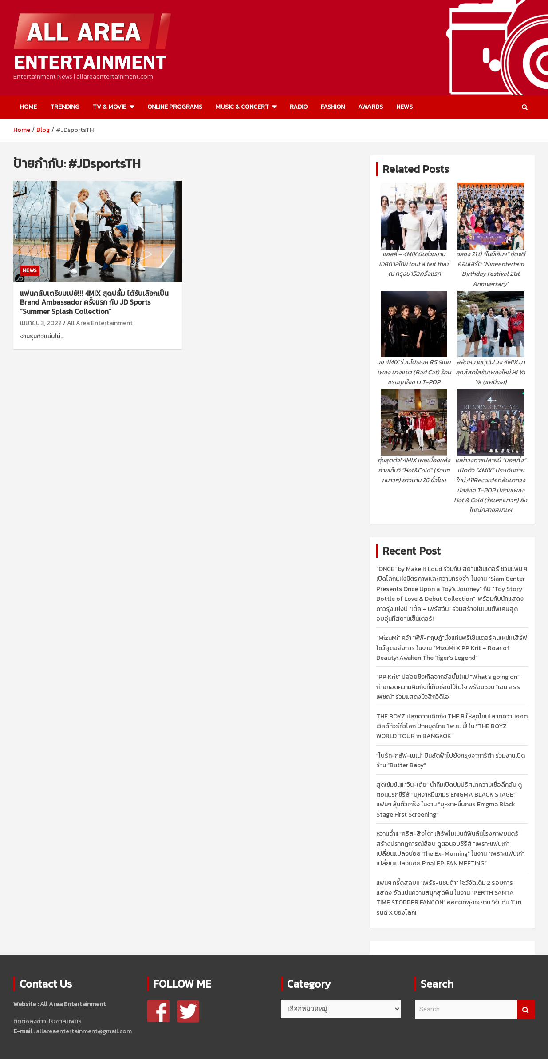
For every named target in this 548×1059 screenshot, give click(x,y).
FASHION (333, 106)
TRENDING (64, 106)
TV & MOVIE (109, 106)
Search (526, 1009)
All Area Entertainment (100, 323)
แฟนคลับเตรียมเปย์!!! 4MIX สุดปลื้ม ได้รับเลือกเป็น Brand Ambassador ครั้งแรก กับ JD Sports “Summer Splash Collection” (94, 302)
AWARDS (370, 106)
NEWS (404, 106)
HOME (28, 106)
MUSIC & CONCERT (242, 106)
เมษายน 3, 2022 (41, 323)
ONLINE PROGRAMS (174, 106)
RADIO (299, 106)
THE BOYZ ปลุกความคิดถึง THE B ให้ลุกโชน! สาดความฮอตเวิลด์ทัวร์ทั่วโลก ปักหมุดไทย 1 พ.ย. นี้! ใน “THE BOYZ (452, 726)
